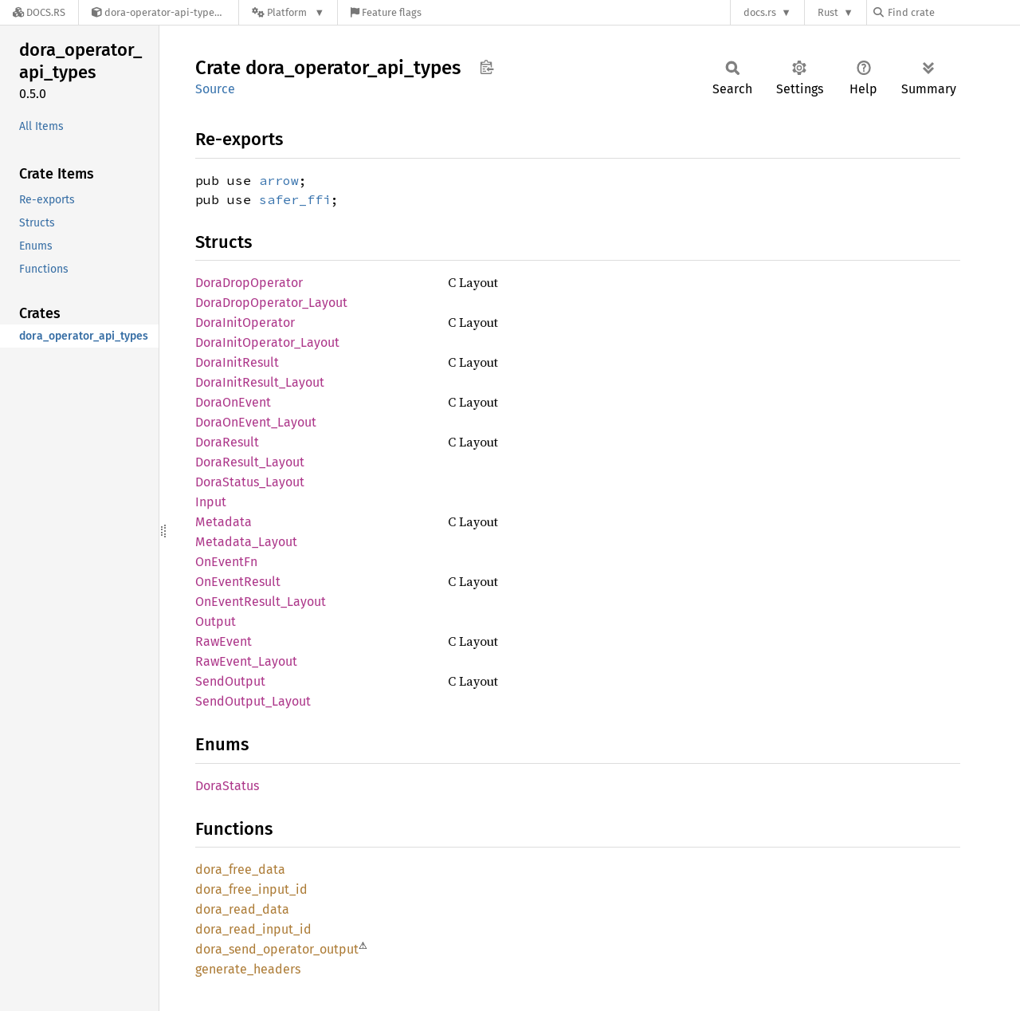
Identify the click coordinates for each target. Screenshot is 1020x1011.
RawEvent (223, 641)
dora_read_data (242, 909)
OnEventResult (237, 581)
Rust (828, 12)
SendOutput (230, 681)
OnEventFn (226, 561)
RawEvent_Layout (246, 661)
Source (215, 88)
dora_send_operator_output (277, 949)
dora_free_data (240, 869)
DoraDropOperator (249, 282)
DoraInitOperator (245, 322)
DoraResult (227, 442)
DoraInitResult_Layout (259, 382)
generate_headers (247, 969)
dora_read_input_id (253, 929)
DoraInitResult (237, 362)
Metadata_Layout (246, 541)
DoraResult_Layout (249, 462)
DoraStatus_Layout (249, 482)
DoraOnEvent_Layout (255, 422)
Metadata (223, 521)
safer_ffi (295, 199)
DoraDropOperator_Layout (271, 302)
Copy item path (486, 67)
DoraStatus (227, 785)
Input (210, 501)
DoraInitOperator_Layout (267, 342)
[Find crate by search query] (953, 12)
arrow (279, 180)
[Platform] (288, 12)
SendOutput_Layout (253, 701)
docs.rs (759, 12)
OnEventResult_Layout (260, 601)
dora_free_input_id (251, 889)
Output (215, 621)
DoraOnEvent (233, 402)
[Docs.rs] (39, 12)
